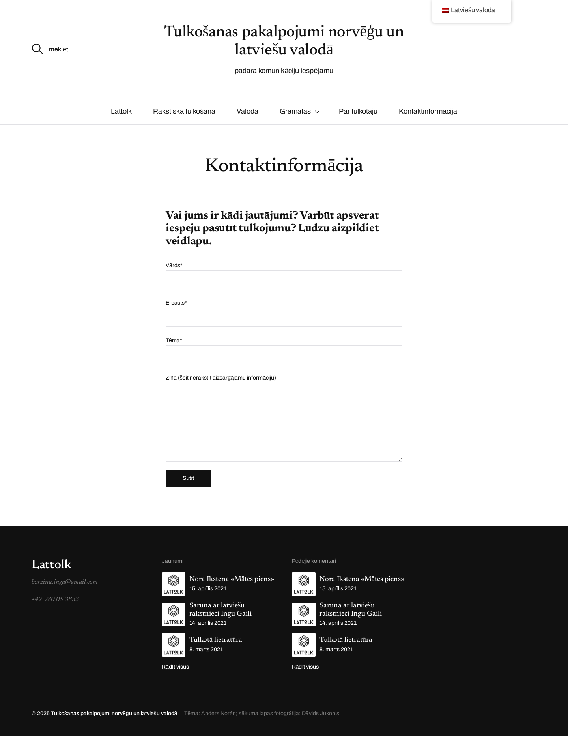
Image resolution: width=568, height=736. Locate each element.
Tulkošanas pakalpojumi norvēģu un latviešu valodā (114, 713)
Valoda (247, 111)
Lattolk (121, 111)
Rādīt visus (175, 667)
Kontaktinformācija (428, 111)
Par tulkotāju (358, 111)
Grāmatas (295, 111)
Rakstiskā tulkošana (184, 111)
